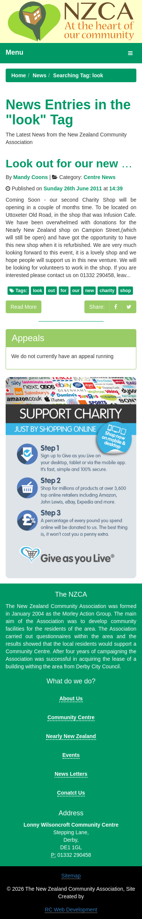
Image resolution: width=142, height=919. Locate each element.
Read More (24, 307)
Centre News (100, 177)
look (37, 290)
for (64, 290)
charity (106, 290)
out (51, 290)
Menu (14, 52)
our (75, 290)
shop (125, 290)
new (89, 290)
